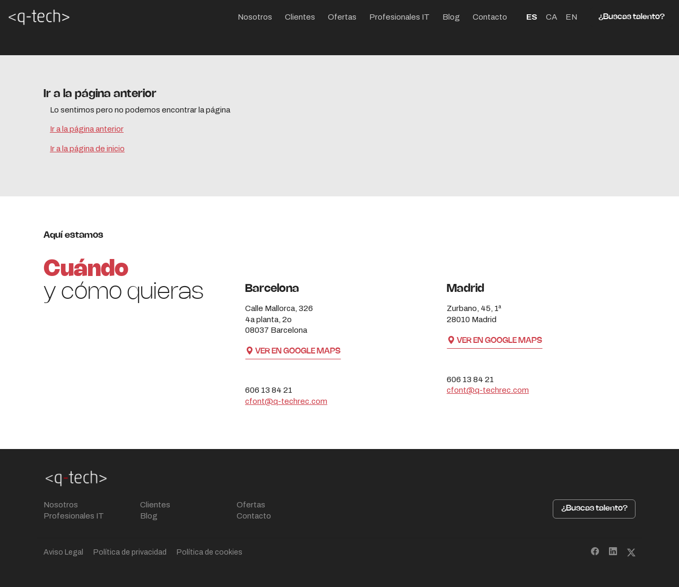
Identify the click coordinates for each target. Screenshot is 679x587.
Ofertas (342, 17)
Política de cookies (209, 552)
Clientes (300, 17)
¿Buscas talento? (631, 17)
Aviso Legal (63, 552)
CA (551, 17)
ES (531, 17)
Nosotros (255, 17)
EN (571, 17)
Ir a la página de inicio (87, 148)
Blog (451, 17)
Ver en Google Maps (293, 351)
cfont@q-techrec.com (286, 401)
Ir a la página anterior (87, 129)
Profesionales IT (399, 17)
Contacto (490, 17)
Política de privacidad (130, 552)
